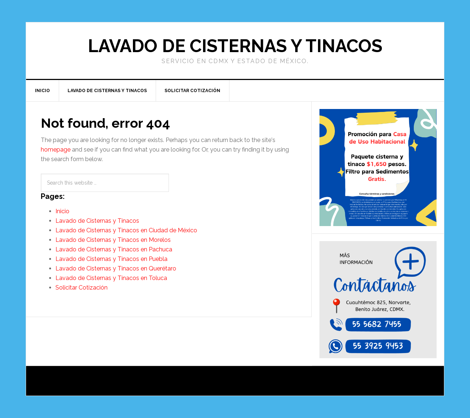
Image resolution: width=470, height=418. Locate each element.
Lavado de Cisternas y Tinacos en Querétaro (115, 268)
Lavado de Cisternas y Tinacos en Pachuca (113, 249)
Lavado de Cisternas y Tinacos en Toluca (111, 278)
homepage (55, 149)
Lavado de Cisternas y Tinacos (235, 46)
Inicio (62, 211)
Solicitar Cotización (81, 287)
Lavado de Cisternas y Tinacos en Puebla (111, 258)
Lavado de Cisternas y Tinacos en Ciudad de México (126, 230)
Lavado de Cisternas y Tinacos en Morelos (113, 239)
